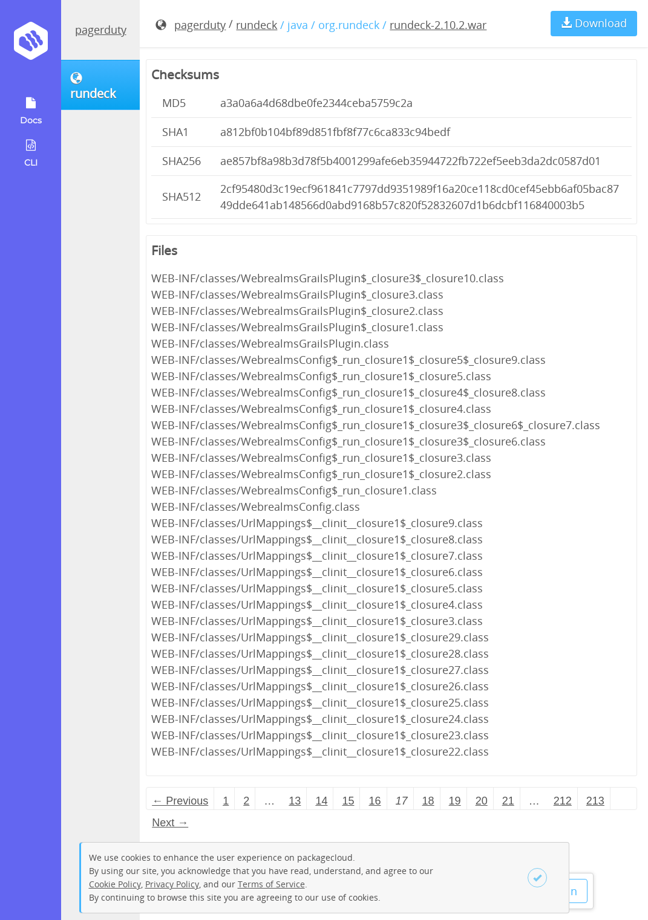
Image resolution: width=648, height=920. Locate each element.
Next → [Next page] (170, 823)
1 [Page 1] (226, 801)
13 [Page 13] (295, 801)
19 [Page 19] (455, 801)
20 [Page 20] (482, 801)
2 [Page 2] (246, 801)
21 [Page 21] (508, 801)
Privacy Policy (172, 884)
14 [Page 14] (321, 801)
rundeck (256, 25)
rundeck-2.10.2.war (438, 25)
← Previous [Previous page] (180, 801)
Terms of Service (271, 884)
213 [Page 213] (595, 801)
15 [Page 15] (348, 801)
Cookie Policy (115, 884)
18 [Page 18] (428, 801)
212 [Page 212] (563, 801)
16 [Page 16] (374, 801)
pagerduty (100, 29)
